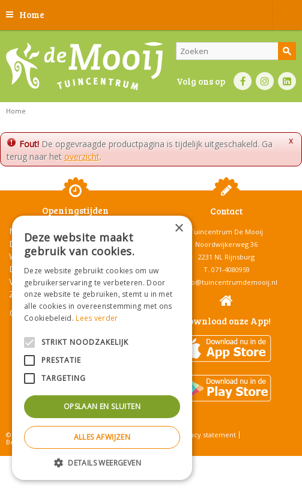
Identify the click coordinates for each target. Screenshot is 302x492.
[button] (102, 462)
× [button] (178, 228)
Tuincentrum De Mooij (226, 231)
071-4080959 (230, 269)
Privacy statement (207, 434)
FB (243, 81)
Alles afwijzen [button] (102, 437)
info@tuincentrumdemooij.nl (230, 282)
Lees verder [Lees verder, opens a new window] (97, 318)
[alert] (102, 348)
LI (287, 81)
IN (265, 81)
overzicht (82, 156)
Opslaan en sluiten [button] (102, 406)
